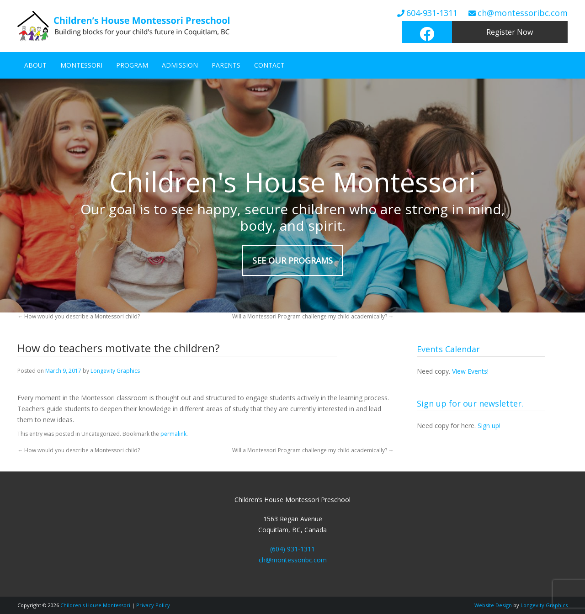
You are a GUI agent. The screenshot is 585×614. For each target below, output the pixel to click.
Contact (269, 65)
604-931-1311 (431, 12)
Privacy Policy (153, 605)
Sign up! (489, 425)
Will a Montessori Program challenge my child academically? (313, 316)
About (35, 65)
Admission (180, 65)
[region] (292, 195)
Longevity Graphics (115, 371)
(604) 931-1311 (292, 549)
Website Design (493, 605)
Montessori (81, 65)
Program (132, 65)
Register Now (509, 32)
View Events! (470, 371)
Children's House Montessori (95, 605)
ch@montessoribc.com (523, 12)
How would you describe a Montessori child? (78, 316)
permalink (173, 434)
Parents (226, 65)
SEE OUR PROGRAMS (292, 260)
